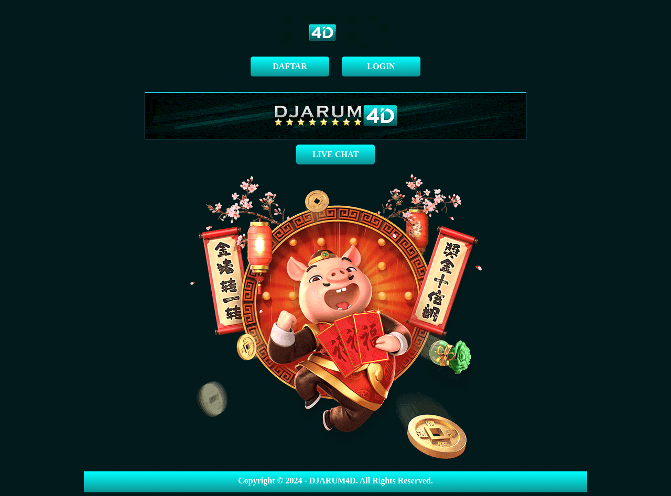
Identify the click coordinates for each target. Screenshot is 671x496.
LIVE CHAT (335, 154)
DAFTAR (290, 66)
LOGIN (381, 66)
